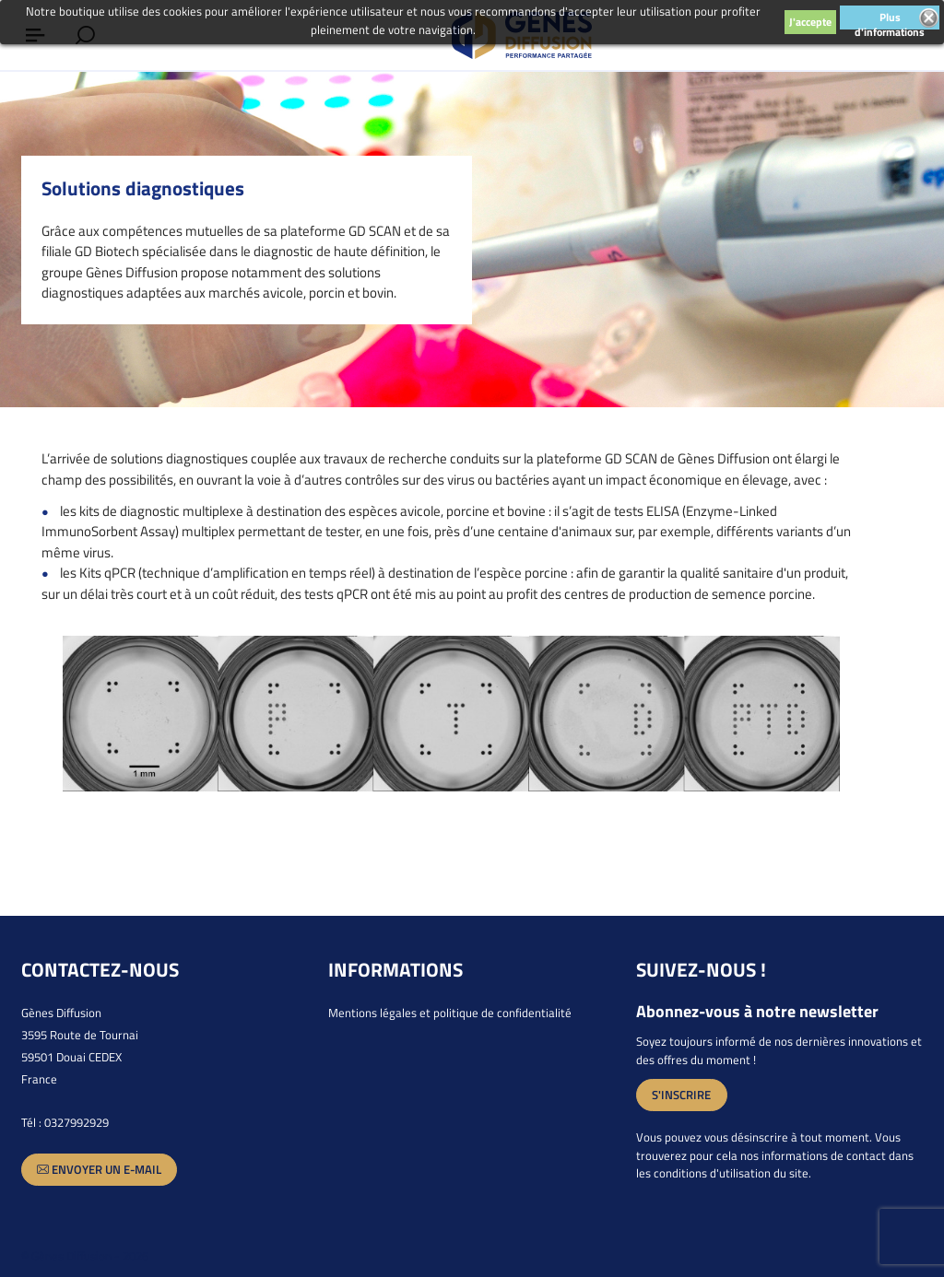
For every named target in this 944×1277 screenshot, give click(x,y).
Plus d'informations (890, 18)
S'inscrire (681, 1094)
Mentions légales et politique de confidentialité (450, 1012)
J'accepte (810, 21)
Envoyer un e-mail (99, 1169)
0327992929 (76, 1122)
